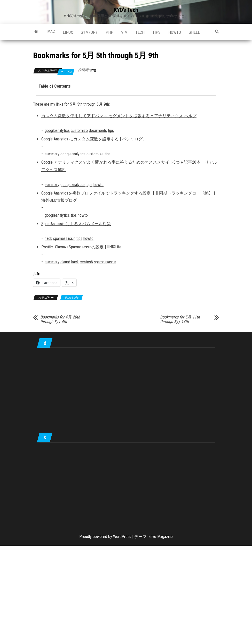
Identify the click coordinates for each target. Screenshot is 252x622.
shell (194, 32)
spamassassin (64, 238)
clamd (65, 261)
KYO (93, 71)
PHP (109, 32)
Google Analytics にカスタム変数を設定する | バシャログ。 (94, 139)
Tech (140, 32)
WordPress (122, 536)
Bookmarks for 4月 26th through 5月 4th (60, 319)
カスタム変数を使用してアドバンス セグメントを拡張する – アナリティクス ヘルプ (118, 115)
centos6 (86, 261)
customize (79, 130)
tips (156, 32)
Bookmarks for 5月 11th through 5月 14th (180, 319)
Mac (51, 31)
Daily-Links (71, 297)
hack (48, 238)
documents (98, 130)
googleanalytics (57, 130)
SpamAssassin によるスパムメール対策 (76, 223)
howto (174, 32)
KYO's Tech (126, 10)
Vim (124, 32)
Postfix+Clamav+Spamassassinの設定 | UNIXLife (81, 247)
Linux (68, 32)
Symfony (89, 32)
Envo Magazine (160, 536)
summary (52, 154)
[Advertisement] (126, 391)
